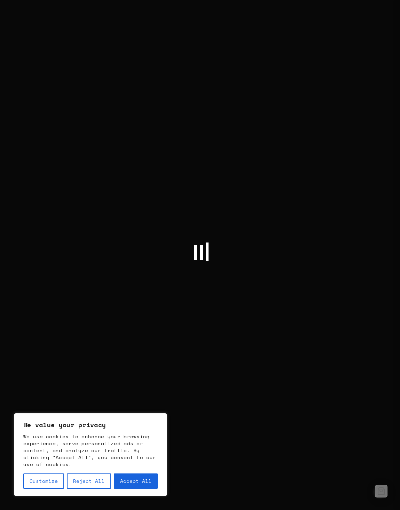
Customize (44, 481)
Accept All (135, 481)
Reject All (88, 481)
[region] (90, 454)
